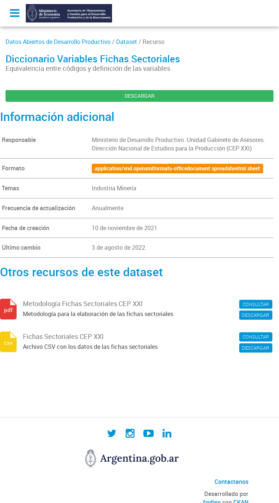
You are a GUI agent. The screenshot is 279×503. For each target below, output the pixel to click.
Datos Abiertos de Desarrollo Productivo (58, 42)
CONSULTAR (256, 304)
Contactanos (231, 482)
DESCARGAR (139, 95)
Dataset (126, 42)
